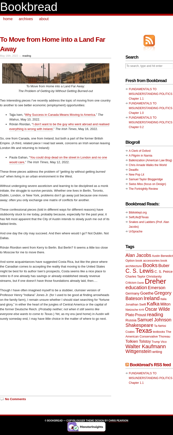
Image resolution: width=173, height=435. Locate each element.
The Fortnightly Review (143, 188)
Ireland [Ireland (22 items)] (152, 298)
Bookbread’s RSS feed (150, 364)
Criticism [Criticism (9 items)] (130, 282)
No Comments (15, 399)
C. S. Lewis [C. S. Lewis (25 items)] (139, 271)
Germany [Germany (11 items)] (132, 293)
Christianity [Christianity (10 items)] (154, 276)
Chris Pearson (118, 420)
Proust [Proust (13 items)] (140, 315)
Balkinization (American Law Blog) (150, 160)
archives (26, 19)
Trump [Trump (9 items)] (156, 341)
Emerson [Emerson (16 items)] (156, 287)
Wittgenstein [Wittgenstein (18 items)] (138, 351)
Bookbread (29, 7)
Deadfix (134, 169)
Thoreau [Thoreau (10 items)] (164, 336)
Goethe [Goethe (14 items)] (147, 293)
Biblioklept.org (138, 212)
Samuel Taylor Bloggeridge (146, 179)
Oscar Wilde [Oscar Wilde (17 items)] (157, 309)
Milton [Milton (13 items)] (165, 304)
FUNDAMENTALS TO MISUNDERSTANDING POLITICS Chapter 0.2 (150, 122)
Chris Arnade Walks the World (148, 165)
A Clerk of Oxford (139, 151)
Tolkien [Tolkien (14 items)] (131, 341)
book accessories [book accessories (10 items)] (147, 260)
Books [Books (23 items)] (150, 265)
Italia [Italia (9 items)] (163, 299)
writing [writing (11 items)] (157, 352)
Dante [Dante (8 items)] (140, 282)
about (44, 19)
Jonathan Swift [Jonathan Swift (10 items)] (135, 304)
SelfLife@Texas (139, 217)
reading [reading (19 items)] (155, 314)
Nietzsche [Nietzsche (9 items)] (131, 309)
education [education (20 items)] (136, 287)
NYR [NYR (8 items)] (141, 309)
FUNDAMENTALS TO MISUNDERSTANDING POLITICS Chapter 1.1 (150, 94)
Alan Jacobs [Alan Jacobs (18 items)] (138, 255)
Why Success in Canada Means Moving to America (60, 114)
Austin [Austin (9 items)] (156, 256)
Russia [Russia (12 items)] (130, 320)
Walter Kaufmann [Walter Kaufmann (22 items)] (145, 346)
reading (26, 55)
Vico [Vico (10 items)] (164, 341)
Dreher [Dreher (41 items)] (155, 281)
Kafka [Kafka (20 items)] (153, 303)
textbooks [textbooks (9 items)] (159, 331)
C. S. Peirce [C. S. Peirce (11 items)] (163, 271)
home (8, 19)
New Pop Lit (136, 174)
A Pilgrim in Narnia (140, 155)
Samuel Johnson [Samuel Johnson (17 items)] (154, 319)
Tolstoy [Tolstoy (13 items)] (145, 341)
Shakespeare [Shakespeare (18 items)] (139, 325)
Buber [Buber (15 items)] (163, 265)
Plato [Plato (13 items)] (129, 315)
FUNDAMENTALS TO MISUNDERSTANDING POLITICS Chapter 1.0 (150, 108)
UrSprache (135, 231)
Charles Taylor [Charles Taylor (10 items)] (135, 276)
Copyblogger (75, 420)
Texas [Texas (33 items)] (143, 330)
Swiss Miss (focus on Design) (147, 184)
